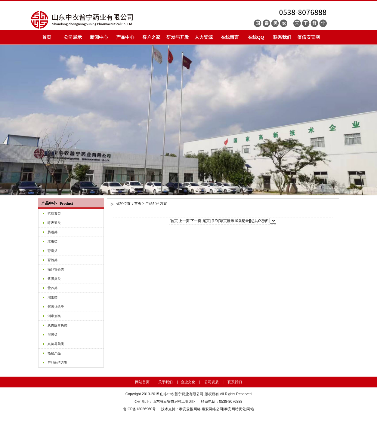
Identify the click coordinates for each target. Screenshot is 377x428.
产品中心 (125, 37)
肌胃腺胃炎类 (57, 325)
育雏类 (52, 260)
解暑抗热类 (56, 306)
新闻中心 (99, 37)
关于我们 (165, 382)
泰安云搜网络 (190, 409)
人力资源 (204, 37)
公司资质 (211, 382)
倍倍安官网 (308, 37)
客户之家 (151, 37)
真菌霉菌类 (56, 344)
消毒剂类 (54, 316)
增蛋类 (52, 297)
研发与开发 (177, 37)
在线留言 (230, 37)
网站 (250, 409)
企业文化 (188, 382)
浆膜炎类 (54, 278)
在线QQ (256, 37)
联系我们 (282, 37)
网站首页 (142, 382)
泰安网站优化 (235, 409)
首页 (46, 37)
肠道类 (52, 232)
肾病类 (52, 250)
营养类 (52, 288)
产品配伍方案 (57, 362)
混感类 (52, 334)
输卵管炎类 (56, 269)
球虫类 (52, 241)
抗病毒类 (54, 213)
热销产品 (54, 353)
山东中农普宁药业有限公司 (181, 394)
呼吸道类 (54, 223)
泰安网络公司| (213, 409)
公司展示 (73, 37)
